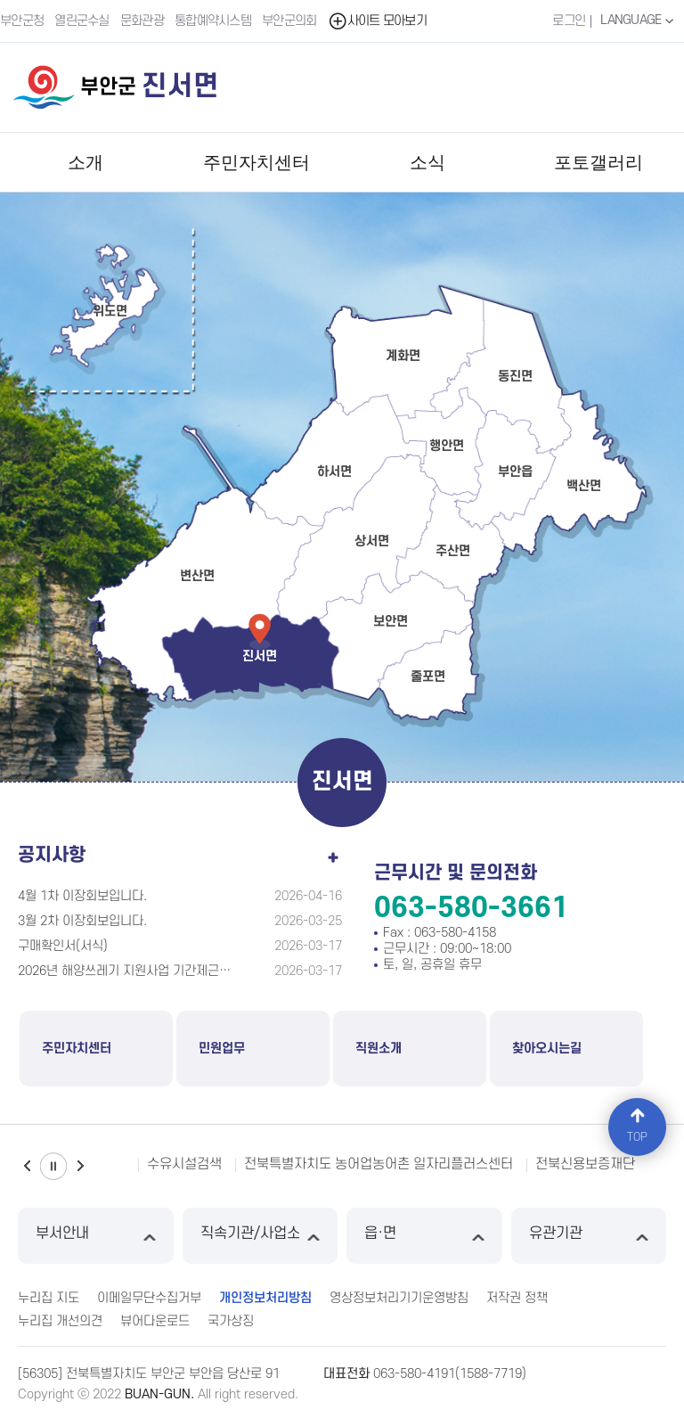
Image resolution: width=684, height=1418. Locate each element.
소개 (85, 162)
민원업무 (222, 1048)
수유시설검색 (184, 1164)
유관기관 (589, 1235)
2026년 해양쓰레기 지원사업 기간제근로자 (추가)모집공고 (126, 971)
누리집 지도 (48, 1298)
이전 (27, 1166)
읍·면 (424, 1235)
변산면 (197, 576)
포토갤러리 (598, 162)
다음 (80, 1166)
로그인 (568, 21)
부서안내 (96, 1235)
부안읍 (515, 471)
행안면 (446, 446)
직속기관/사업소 (260, 1235)
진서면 (259, 656)
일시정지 (53, 1166)
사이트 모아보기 (377, 21)
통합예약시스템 (213, 21)
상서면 (371, 541)
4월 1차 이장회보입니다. (82, 896)
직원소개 (378, 1048)
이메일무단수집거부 (149, 1298)
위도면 (110, 311)
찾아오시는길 (547, 1048)
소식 (427, 162)
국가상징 (231, 1321)
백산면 (583, 486)
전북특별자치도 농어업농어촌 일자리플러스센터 (378, 1164)
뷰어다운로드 (155, 1321)
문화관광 (142, 21)
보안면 (390, 621)
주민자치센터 (256, 162)
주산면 (453, 551)
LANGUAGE (639, 20)
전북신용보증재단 (585, 1164)
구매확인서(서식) (63, 946)
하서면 (334, 471)
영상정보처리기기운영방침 (399, 1298)
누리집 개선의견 (60, 1321)
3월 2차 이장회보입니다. (82, 921)
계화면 (403, 356)
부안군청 (22, 21)
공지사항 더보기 (333, 854)
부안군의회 (289, 21)
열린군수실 (82, 21)
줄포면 (428, 676)
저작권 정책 (517, 1298)
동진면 (515, 376)
